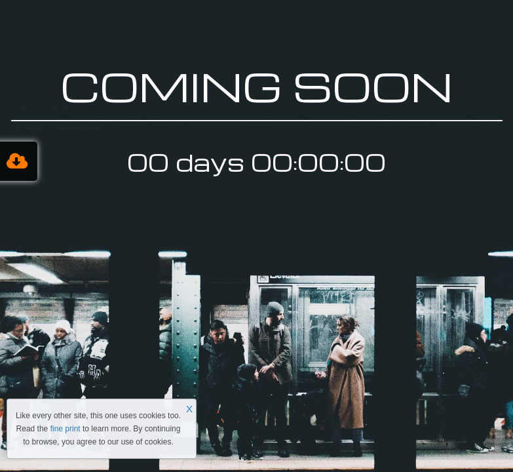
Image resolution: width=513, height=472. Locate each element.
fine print (65, 428)
